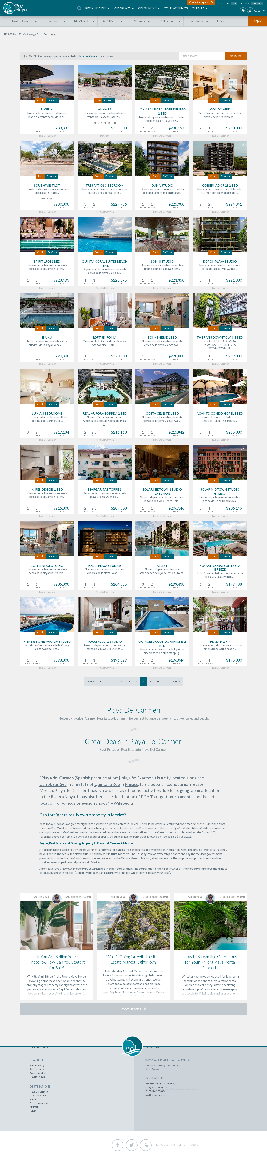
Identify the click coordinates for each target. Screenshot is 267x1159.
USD (212, 3)
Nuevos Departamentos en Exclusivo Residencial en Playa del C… (162, 119)
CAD (226, 3)
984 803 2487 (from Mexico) (207, 1087)
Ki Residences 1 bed (47, 489)
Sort (223, 21)
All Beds (84, 21)
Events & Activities (86, 1073)
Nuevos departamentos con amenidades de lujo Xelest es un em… (162, 571)
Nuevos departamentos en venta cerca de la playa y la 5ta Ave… (47, 267)
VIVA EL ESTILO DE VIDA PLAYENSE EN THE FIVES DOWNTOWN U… (220, 345)
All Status (197, 21)
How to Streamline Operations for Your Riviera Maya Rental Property (210, 962)
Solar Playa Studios (104, 565)
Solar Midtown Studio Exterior (162, 491)
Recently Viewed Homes (158, 1066)
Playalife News (84, 1077)
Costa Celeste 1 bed (162, 413)
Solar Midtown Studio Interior (219, 491)
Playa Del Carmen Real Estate (45, 1088)
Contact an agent (192, 2)
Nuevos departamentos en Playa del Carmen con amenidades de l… (219, 191)
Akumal (81, 1107)
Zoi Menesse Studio (47, 565)
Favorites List (152, 1070)
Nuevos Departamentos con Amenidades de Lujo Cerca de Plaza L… (105, 421)
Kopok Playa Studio (220, 261)
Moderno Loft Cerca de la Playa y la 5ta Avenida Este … (105, 343)
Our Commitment (154, 1100)
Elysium (47, 109)
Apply (257, 21)
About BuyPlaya (153, 1096)
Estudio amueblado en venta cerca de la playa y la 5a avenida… (220, 575)
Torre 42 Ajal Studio (104, 641)
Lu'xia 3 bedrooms (47, 413)
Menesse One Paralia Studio (47, 641)
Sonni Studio (162, 261)
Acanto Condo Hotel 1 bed (220, 413)
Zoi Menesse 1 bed (162, 337)
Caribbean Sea (53, 784)
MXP (219, 3)
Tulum (80, 1111)
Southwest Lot (47, 185)
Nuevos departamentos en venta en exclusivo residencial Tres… (104, 191)
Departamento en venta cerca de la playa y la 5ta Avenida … (104, 495)
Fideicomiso (169, 836)
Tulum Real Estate (39, 1103)
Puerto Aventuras (86, 1103)
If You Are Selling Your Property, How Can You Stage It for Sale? (57, 962)
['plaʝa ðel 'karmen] (137, 777)
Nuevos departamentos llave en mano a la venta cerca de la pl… (47, 115)
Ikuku (47, 337)
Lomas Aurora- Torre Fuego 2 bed (162, 111)
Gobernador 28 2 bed (220, 185)
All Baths (112, 21)
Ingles (245, 3)
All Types (139, 21)
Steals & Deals (37, 1070)
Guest (254, 10)
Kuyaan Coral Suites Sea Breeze (219, 568)
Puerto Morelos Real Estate (44, 1092)
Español (257, 3)
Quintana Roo (107, 784)
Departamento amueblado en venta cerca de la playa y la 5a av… (105, 271)
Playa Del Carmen (21, 21)
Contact (149, 1092)
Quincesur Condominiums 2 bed (162, 644)
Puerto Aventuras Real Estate (45, 1096)
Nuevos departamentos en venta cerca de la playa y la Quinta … (219, 267)
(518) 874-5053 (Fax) (203, 1095)
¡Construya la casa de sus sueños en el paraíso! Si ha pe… (47, 191)
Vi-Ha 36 (104, 109)
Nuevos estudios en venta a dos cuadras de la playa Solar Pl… (104, 571)
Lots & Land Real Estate (42, 1073)
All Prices (54, 21)
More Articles (131, 1009)
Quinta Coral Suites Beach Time (105, 263)
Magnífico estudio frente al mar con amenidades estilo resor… (220, 647)
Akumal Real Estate (40, 1100)
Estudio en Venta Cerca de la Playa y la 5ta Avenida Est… (47, 647)
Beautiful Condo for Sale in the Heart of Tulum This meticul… (220, 419)
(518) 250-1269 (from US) (205, 1091)
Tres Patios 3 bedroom (105, 185)
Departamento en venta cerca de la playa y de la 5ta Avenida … (220, 115)
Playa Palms (220, 641)
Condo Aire (220, 109)
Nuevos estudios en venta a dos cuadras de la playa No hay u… (47, 343)
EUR (234, 3)
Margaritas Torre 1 (104, 489)
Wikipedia (123, 803)
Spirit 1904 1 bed (47, 261)
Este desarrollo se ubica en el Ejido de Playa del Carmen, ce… (47, 419)
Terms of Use (152, 1103)
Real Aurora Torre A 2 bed (105, 413)
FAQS (148, 1088)
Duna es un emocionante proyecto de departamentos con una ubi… (162, 191)
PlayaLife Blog (84, 1066)
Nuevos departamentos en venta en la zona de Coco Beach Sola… (162, 499)
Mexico (131, 784)
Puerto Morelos (85, 1096)
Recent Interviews (86, 1070)
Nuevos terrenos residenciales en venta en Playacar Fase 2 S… (105, 115)
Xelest (162, 565)
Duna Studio (162, 185)
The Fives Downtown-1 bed (220, 337)
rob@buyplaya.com (202, 1099)
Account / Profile (154, 1073)
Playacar (81, 1100)
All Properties (37, 1066)
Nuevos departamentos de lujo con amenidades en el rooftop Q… (162, 651)
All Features (168, 21)
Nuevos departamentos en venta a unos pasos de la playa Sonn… (162, 267)
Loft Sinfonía (104, 337)
